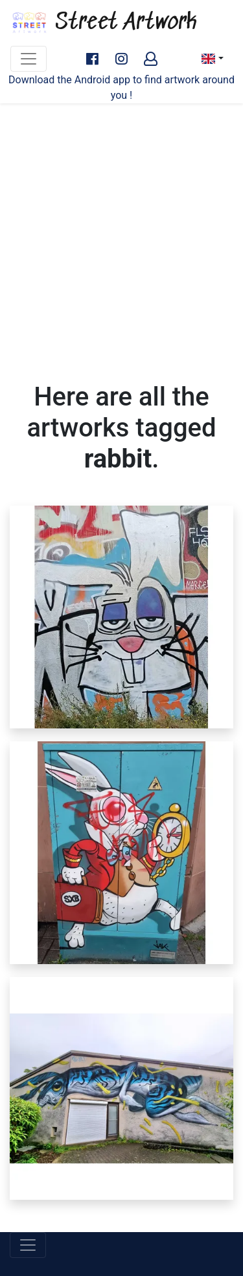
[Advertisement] (121, 235)
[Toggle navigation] (28, 59)
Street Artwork (103, 22)
